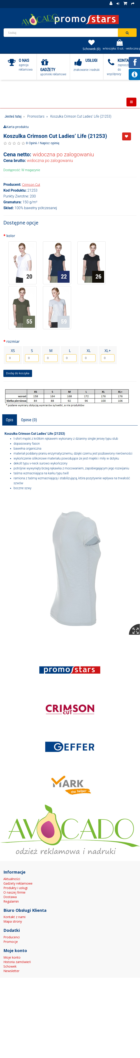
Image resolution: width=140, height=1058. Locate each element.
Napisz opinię (49, 143)
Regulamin (11, 901)
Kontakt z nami (14, 917)
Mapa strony (12, 921)
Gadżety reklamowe (18, 883)
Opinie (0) (29, 419)
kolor (10, 235)
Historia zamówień (17, 962)
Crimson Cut (31, 184)
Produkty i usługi (15, 888)
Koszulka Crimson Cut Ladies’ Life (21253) (80, 116)
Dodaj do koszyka (17, 373)
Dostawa (10, 897)
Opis (9, 419)
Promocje (10, 941)
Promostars (35, 116)
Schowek (9, 966)
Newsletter (11, 971)
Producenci (11, 937)
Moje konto (12, 957)
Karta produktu (16, 127)
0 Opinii (31, 143)
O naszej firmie (14, 892)
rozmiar (13, 341)
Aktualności (11, 879)
